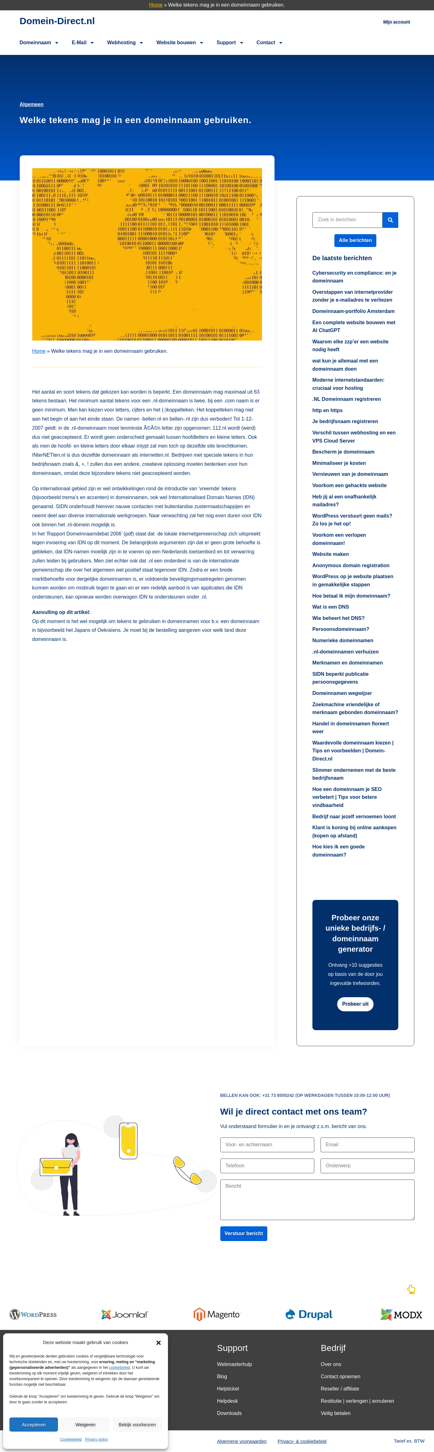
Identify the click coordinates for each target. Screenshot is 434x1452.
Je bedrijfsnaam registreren (345, 421)
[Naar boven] (411, 1291)
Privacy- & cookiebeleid (302, 1441)
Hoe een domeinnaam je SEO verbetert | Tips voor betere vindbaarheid (347, 797)
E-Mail (83, 42)
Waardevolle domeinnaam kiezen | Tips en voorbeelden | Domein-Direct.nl (353, 750)
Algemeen (32, 104)
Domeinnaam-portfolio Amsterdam (353, 311)
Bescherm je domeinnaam (343, 451)
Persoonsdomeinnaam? (340, 629)
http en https (327, 410)
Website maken (330, 554)
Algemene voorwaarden (242, 1441)
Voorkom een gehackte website (349, 485)
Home (156, 5)
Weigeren (86, 1424)
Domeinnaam (39, 42)
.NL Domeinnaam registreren (346, 399)
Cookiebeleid (71, 1439)
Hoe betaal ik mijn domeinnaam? (351, 596)
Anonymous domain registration (351, 565)
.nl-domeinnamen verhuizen (345, 651)
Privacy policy (96, 1439)
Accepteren (34, 1424)
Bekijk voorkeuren (137, 1424)
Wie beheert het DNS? (338, 618)
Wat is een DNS (330, 607)
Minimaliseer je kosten (339, 463)
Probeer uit (355, 1004)
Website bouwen (180, 42)
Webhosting (125, 42)
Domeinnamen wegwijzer (342, 693)
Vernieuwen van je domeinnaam (350, 474)
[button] (158, 1343)
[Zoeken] (390, 220)
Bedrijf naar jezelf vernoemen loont (354, 816)
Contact (270, 42)
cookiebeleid (119, 1367)
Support (230, 42)
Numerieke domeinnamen (343, 640)
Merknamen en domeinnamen (347, 662)
